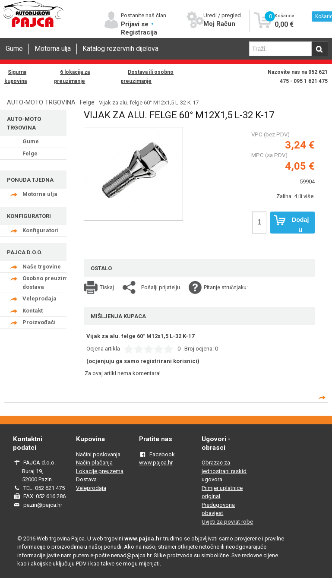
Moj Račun (219, 24)
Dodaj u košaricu (291, 224)
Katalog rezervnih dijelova (120, 49)
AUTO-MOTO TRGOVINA (41, 102)
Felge (87, 102)
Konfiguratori (40, 230)
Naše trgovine (41, 266)
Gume (14, 49)
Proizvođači (39, 322)
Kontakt (32, 310)
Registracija (139, 32)
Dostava (86, 479)
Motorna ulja (53, 49)
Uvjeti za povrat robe (227, 521)
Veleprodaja (39, 298)
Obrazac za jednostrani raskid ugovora (224, 471)
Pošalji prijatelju (160, 287)
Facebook (162, 454)
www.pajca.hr (156, 462)
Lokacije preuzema (99, 471)
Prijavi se (135, 24)
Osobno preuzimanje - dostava (53, 282)
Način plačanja (94, 462)
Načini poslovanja (98, 454)
